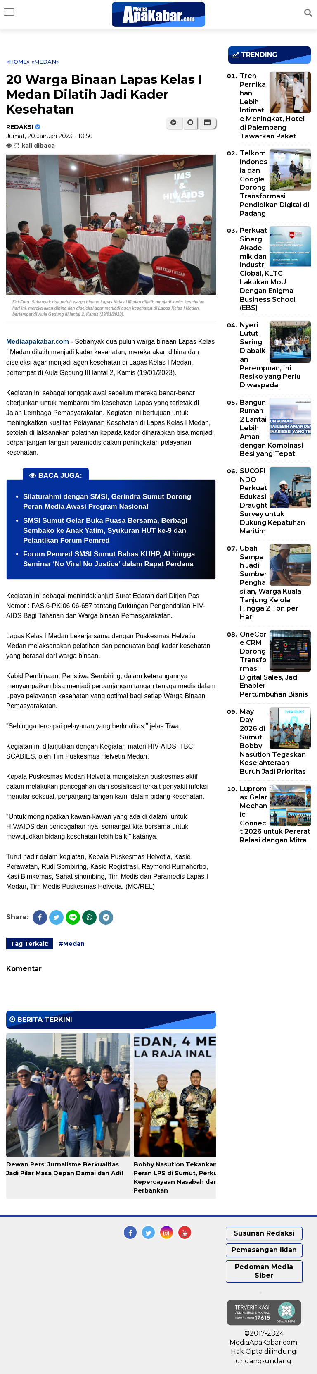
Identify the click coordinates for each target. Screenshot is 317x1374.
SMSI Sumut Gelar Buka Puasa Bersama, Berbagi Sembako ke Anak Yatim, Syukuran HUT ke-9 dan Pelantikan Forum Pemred (105, 530)
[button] (207, 123)
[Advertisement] (272, 903)
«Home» (18, 61)
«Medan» (45, 61)
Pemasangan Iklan (264, 1250)
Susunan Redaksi (264, 1233)
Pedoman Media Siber (264, 1271)
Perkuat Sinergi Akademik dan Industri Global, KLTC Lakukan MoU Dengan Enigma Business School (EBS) (268, 269)
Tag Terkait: (29, 943)
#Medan (72, 943)
